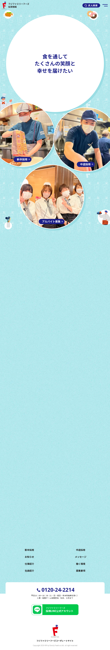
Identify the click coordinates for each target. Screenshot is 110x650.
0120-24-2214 (58, 589)
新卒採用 (29, 549)
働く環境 (80, 563)
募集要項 (80, 570)
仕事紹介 (29, 563)
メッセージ (80, 556)
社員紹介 (29, 570)
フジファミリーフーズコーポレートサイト (55, 633)
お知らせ (29, 556)
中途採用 (80, 549)
